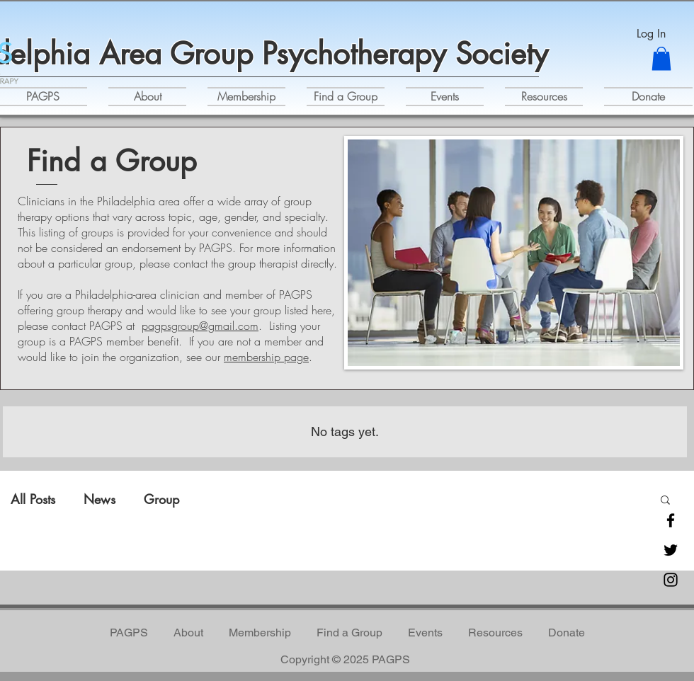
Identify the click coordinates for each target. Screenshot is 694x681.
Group (161, 499)
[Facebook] (670, 520)
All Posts (33, 499)
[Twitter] (670, 550)
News (99, 499)
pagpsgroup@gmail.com (200, 325)
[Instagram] (670, 580)
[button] (661, 58)
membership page (266, 357)
